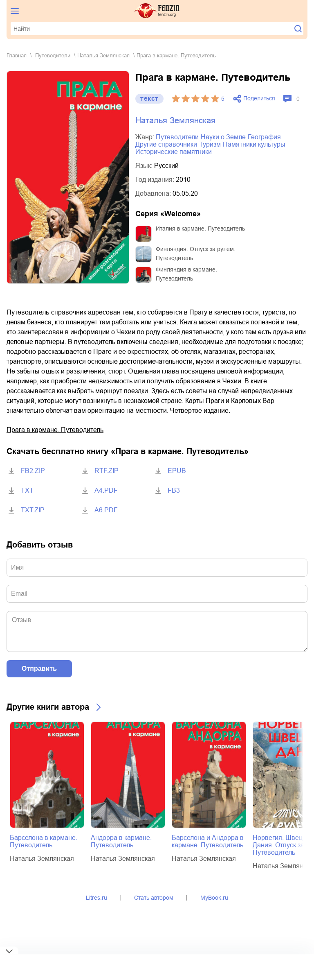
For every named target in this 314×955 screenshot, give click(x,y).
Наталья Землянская (103, 55)
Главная (17, 55)
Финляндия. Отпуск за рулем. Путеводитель (196, 253)
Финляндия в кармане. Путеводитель (186, 274)
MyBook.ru (214, 897)
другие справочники (166, 144)
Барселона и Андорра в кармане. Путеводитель (208, 841)
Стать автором (153, 897)
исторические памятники (173, 151)
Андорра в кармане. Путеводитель (121, 841)
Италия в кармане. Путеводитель (200, 228)
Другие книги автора (48, 706)
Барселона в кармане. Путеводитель (43, 841)
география (264, 137)
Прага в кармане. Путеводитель (55, 429)
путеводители (52, 55)
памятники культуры (254, 144)
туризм (210, 144)
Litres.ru (96, 897)
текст (149, 98)
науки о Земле (223, 137)
